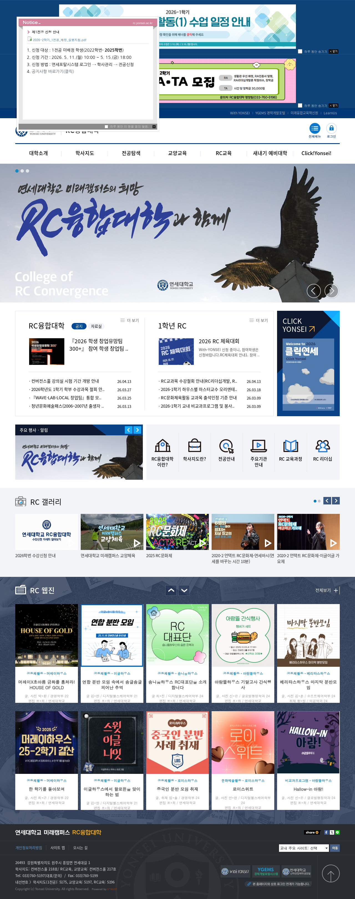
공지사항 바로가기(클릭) (53, 71)
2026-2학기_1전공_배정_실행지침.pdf (60, 40)
